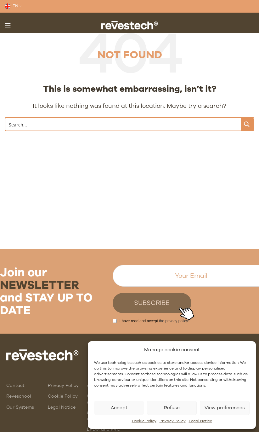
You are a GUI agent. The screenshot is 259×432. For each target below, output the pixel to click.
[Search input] (123, 124)
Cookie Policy (144, 420)
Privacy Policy (173, 420)
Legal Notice (200, 420)
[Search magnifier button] (247, 124)
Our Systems (20, 407)
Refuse (172, 408)
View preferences (225, 408)
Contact (15, 385)
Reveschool (18, 396)
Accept (119, 408)
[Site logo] (129, 24)
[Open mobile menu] (8, 25)
